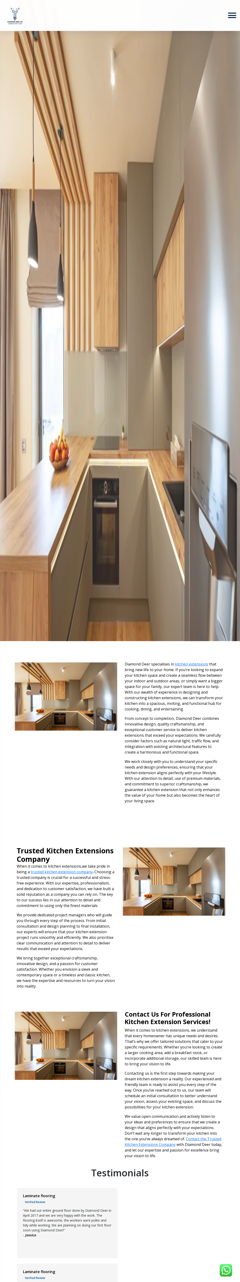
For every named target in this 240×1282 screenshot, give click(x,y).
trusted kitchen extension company (62, 871)
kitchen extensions (191, 664)
